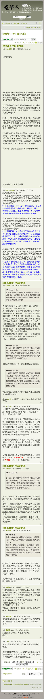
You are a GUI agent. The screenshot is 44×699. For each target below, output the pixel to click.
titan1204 (9, 49)
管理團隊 (7, 684)
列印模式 (36, 23)
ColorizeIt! (26, 695)
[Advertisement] (22, 74)
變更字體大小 (40, 23)
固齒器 (8, 468)
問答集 (28, 27)
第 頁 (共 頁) (28, 42)
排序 (27, 662)
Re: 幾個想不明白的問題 (13, 283)
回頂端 (41, 186)
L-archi (8, 286)
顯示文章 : (12, 662)
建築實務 (16, 23)
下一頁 (39, 662)
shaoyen (8, 406)
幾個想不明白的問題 (14, 33)
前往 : (24, 674)
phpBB (14, 694)
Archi (7, 642)
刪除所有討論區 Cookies (19, 684)
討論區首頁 (8, 23)
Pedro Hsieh (10, 190)
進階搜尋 (22, 19)
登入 (40, 27)
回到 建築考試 (7, 674)
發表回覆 (7, 39)
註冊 (34, 27)
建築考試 (24, 23)
